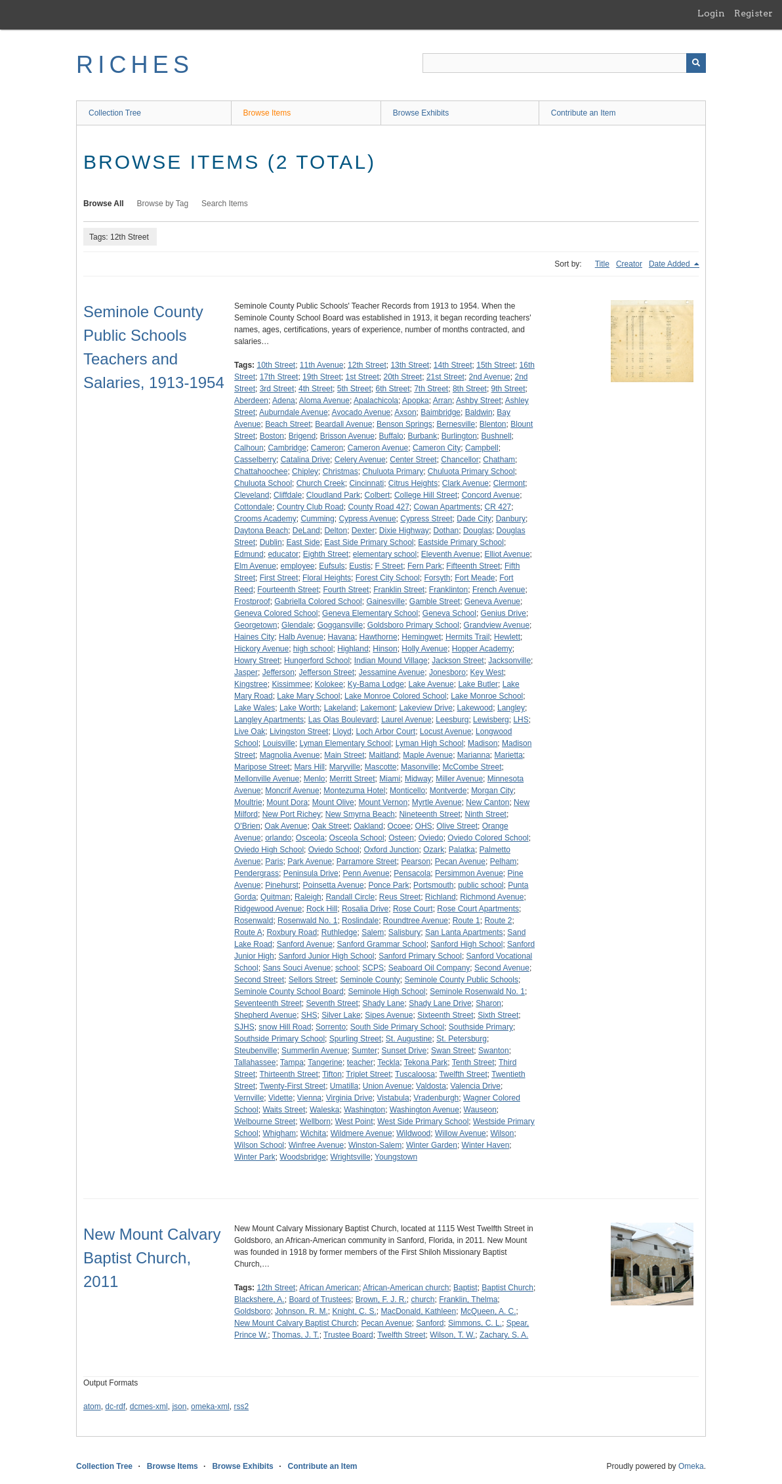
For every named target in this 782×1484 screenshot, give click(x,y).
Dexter (363, 530)
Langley (511, 707)
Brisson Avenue (347, 436)
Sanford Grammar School (381, 944)
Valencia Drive (476, 1086)
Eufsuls (331, 566)
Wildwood (413, 1133)
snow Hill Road (284, 1027)
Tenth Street (473, 1062)
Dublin (271, 542)
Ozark (433, 849)
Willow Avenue (460, 1133)
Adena (283, 400)
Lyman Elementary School (345, 743)
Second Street (259, 979)
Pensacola (412, 873)
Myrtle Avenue (437, 802)
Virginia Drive (349, 1097)
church (422, 1299)
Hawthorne (379, 637)
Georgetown (255, 625)
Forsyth (437, 577)
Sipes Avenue (389, 1015)
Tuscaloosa (415, 1074)
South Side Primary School (397, 1027)
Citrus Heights (413, 483)
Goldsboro (252, 1311)
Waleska (325, 1109)
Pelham (503, 861)
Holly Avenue (424, 648)
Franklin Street (398, 589)
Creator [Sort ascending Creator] (629, 264)
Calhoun (249, 447)
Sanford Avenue (305, 944)
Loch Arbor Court (385, 731)
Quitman (275, 897)
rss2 (241, 1406)
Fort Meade (475, 577)
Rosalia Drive (365, 908)
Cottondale (253, 507)
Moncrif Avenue (292, 790)
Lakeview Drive (426, 707)
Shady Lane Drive (440, 1003)
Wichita (313, 1133)
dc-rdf (115, 1406)
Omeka (691, 1466)
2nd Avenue (489, 377)
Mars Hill (309, 767)
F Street (389, 566)
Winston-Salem (374, 1145)
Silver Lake (340, 1015)
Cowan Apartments (447, 507)
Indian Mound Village (391, 660)
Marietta (509, 755)
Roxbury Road (291, 932)
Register (753, 13)
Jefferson (278, 672)
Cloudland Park (333, 495)
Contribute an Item (583, 113)
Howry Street (256, 660)
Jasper (246, 672)
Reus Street (400, 897)
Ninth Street (485, 814)
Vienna (309, 1097)
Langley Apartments (269, 719)
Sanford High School (466, 944)
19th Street (321, 377)
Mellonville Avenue (266, 778)
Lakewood (475, 707)
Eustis (360, 566)
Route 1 (466, 920)
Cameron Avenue (378, 447)
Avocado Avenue (361, 412)
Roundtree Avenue (415, 920)
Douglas (477, 530)
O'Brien (247, 826)
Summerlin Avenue (314, 1050)
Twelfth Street (463, 1074)
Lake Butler (478, 684)
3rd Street (277, 388)
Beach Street (287, 424)
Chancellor (459, 459)
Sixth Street (498, 1015)
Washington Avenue (424, 1109)
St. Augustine (409, 1038)
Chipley (305, 471)
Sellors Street (312, 979)
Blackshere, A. (259, 1299)
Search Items (224, 203)
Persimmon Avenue (469, 873)
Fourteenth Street (287, 589)
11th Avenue (322, 365)
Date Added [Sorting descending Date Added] (670, 264)
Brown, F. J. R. (381, 1299)
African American (329, 1287)
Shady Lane (383, 1003)
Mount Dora (287, 802)
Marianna (473, 755)
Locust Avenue (446, 731)
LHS (520, 719)
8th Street (470, 388)
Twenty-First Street (292, 1086)
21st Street (445, 377)
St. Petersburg (461, 1038)
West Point (354, 1121)
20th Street (403, 377)
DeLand (306, 530)
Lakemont (377, 707)
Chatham (499, 459)
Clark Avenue (465, 483)
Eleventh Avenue (450, 554)
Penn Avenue (365, 873)
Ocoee (399, 826)
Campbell (482, 447)
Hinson (385, 648)
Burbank (422, 436)
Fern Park (424, 566)
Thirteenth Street (288, 1074)
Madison (482, 743)
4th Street (315, 388)
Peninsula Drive (311, 873)
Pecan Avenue (460, 861)
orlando (278, 837)
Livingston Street (299, 731)
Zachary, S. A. (504, 1335)
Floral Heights (326, 577)
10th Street (276, 365)
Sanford (429, 1323)
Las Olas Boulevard (342, 719)
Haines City (254, 637)
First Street (279, 577)
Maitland (383, 755)
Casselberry (255, 459)
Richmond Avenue (492, 897)
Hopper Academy (482, 648)
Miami (389, 778)
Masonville (419, 767)
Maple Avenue (428, 755)
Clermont (509, 483)
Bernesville (455, 424)
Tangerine (325, 1062)
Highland (352, 648)
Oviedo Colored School (487, 837)
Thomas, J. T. (295, 1335)
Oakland (368, 826)
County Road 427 (378, 507)
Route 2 (498, 920)
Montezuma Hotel (354, 790)
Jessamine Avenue (392, 672)
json (179, 1406)
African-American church (406, 1287)
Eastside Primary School (461, 542)
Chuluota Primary (392, 471)
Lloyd (342, 731)
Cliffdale (288, 495)
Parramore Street (367, 861)
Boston (272, 436)
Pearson (415, 861)
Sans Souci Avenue (296, 967)
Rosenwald (253, 920)
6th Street (392, 388)
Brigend (302, 436)
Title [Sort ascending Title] (602, 264)
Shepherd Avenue (265, 1015)
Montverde (448, 790)
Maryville (344, 767)
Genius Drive (503, 613)
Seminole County (370, 979)
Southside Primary (481, 1027)
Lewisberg (491, 719)
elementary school (385, 554)
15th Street (495, 365)
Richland (440, 897)
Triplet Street (368, 1074)
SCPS (373, 967)
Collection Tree (115, 113)
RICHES (135, 64)
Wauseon (480, 1109)
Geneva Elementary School (370, 613)
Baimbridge (441, 412)
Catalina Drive (305, 459)
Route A (248, 932)
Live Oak (249, 731)
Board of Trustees (320, 1299)
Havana (341, 637)
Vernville (249, 1097)
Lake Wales (254, 707)
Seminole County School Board (289, 991)
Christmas (340, 471)
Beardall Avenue (343, 424)
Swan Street (452, 1050)
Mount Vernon (382, 802)
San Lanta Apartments (464, 932)
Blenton (493, 424)
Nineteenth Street (429, 814)
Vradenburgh (436, 1097)
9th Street (508, 388)
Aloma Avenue (324, 400)
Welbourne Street (264, 1121)
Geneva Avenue (492, 601)
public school (480, 885)
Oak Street (330, 826)
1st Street (362, 377)
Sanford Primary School (420, 956)
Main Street (344, 755)
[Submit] (696, 63)
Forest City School (388, 577)
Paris (274, 861)
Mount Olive (333, 802)
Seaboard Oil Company (429, 967)
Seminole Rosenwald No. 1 (477, 991)
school (346, 967)
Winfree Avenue (316, 1145)
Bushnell (497, 436)
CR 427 (498, 507)
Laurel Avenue (406, 719)
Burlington (459, 436)
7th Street (431, 388)
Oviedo (431, 837)
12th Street (367, 365)
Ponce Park (388, 885)
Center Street (413, 459)
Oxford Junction (391, 849)
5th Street (354, 388)
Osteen (401, 837)
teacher (360, 1062)
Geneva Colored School (276, 613)
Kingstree (251, 684)
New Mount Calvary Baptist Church (295, 1323)
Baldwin (479, 412)
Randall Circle (350, 897)
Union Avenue (387, 1086)
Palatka (462, 849)
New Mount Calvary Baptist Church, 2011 (151, 1257)
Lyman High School (430, 743)
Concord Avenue (491, 495)
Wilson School (259, 1145)
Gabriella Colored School (317, 601)
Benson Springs (404, 424)
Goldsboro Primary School (413, 625)
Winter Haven (486, 1145)
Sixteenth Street (445, 1015)
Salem (372, 932)
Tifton (332, 1074)
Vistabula (393, 1097)
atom (92, 1406)
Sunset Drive (404, 1050)
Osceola (310, 837)
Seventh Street (332, 1003)
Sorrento (331, 1027)
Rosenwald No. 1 (307, 920)
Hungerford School (317, 660)
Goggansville (340, 625)
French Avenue (498, 589)
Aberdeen (251, 400)
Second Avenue (501, 967)
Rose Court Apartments (478, 908)
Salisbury (404, 932)
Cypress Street (426, 518)
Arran (442, 400)
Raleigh (308, 897)
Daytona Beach (261, 530)
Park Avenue (309, 861)
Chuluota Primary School (471, 471)
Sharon (488, 1003)
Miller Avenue (459, 778)
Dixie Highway (404, 530)
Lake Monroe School (487, 696)
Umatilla (344, 1086)
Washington (364, 1109)
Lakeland (340, 707)
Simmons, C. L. (475, 1323)
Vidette (280, 1097)
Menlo (314, 778)
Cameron (327, 447)
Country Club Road (310, 507)
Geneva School (449, 613)
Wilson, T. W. (452, 1335)
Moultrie (248, 802)
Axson (405, 412)
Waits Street (283, 1109)
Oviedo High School (269, 849)
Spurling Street (355, 1038)
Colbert (377, 495)
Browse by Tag (163, 203)
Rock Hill (321, 908)
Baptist (465, 1287)
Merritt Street (352, 778)
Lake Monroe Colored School (395, 696)
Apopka (415, 400)
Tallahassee (255, 1062)
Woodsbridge (302, 1157)
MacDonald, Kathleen (418, 1311)
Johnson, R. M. (301, 1311)
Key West (487, 672)
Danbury (510, 518)
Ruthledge (339, 932)
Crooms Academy (265, 518)
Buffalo (391, 436)
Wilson (502, 1133)
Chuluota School (263, 483)
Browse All (103, 203)
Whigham (279, 1133)
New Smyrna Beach (360, 814)
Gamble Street (434, 601)
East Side (302, 542)
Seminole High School (386, 991)
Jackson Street (458, 660)
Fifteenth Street (473, 566)
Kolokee (329, 684)
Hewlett (507, 637)
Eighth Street (325, 554)
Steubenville (255, 1050)
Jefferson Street (327, 672)
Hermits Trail (467, 637)
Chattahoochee (260, 471)
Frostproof (252, 601)
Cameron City (437, 447)
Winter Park (255, 1157)
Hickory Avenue (261, 648)
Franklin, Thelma (468, 1299)
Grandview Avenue (497, 625)
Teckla (388, 1062)
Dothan (446, 530)
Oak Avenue (285, 826)
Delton (335, 530)
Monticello (407, 790)
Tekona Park (426, 1062)
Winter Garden (431, 1145)
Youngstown (396, 1157)
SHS (309, 1015)
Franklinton (448, 589)
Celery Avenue (360, 459)
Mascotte (381, 767)
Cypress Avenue (367, 518)
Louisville (278, 743)
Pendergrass (256, 873)
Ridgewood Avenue (268, 908)
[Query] (564, 63)
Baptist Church (507, 1287)
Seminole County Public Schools (461, 979)
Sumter (364, 1050)
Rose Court (413, 908)
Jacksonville (509, 660)
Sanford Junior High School (326, 956)
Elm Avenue (255, 566)
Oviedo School (334, 849)
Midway (418, 778)
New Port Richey (291, 814)
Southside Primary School (279, 1038)
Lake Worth (299, 707)
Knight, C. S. (354, 1311)
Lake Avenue (431, 684)
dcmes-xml (149, 1406)
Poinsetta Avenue (333, 885)
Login (711, 13)
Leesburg (452, 719)
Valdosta (431, 1086)
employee (298, 566)
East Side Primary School (368, 542)
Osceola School (356, 837)
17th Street (279, 377)
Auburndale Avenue (293, 412)
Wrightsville (351, 1157)
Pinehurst (281, 885)
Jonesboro (447, 672)
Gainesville (385, 601)
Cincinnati (366, 483)
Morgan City (492, 790)
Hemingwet (421, 637)
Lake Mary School (308, 696)
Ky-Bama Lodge (376, 684)
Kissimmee (291, 684)
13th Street (409, 365)
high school (313, 648)
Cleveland (251, 495)
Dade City (474, 518)
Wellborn (315, 1121)
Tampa (292, 1062)
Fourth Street (346, 589)
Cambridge (287, 447)
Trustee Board (348, 1335)
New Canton (487, 802)
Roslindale (360, 920)
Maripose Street (262, 767)
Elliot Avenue (506, 554)
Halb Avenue (301, 637)
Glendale (297, 625)
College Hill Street (425, 495)
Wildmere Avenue (361, 1133)
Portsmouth (433, 885)
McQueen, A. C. (488, 1311)
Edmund (249, 554)
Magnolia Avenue (290, 755)
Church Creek (321, 483)
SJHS (244, 1027)
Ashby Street (478, 400)
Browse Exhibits (421, 113)
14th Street (453, 365)
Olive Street (457, 826)
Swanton (493, 1050)
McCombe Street (471, 767)
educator (283, 554)
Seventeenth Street (268, 1003)
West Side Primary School (422, 1121)
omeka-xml (210, 1406)
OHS (423, 826)
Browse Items (267, 113)
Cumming (317, 518)
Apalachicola (376, 400)
